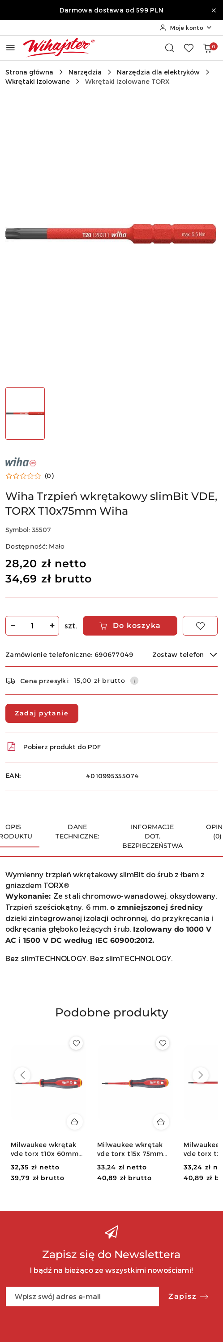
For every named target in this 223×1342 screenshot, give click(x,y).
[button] (29, 475)
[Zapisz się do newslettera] (82, 1296)
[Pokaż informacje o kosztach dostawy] (134, 680)
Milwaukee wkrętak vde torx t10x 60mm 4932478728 (44, 1149)
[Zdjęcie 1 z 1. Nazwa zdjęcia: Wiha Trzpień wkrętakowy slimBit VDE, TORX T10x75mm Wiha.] (25, 413)
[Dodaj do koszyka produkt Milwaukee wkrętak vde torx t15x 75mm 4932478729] (161, 1122)
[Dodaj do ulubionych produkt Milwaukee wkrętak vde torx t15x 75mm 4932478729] (162, 1043)
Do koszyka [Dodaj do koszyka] (130, 625)
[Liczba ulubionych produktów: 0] (188, 47)
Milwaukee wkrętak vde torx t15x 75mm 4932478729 (130, 1149)
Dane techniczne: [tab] (77, 831)
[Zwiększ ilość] (52, 625)
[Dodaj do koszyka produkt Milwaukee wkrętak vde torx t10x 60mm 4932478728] (75, 1122)
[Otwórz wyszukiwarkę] (170, 47)
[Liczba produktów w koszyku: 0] (207, 47)
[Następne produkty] (201, 1075)
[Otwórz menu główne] (10, 47)
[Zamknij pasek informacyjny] (214, 10)
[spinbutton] (32, 625)
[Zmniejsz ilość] (12, 625)
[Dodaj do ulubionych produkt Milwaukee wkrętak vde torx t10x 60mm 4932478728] (76, 1043)
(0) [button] (49, 476)
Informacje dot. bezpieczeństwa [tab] (152, 836)
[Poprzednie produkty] (22, 1075)
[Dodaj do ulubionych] (200, 626)
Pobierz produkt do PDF (53, 746)
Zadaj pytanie (42, 713)
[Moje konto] (185, 27)
